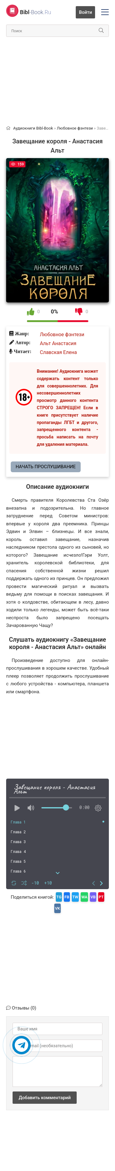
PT (101, 897)
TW (75, 897)
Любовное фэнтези (62, 334)
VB (93, 897)
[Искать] (101, 31)
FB (66, 897)
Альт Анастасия (58, 343)
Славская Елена (58, 352)
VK (57, 908)
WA (84, 897)
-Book (35, 12)
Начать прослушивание (46, 466)
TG (59, 897)
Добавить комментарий (45, 1097)
